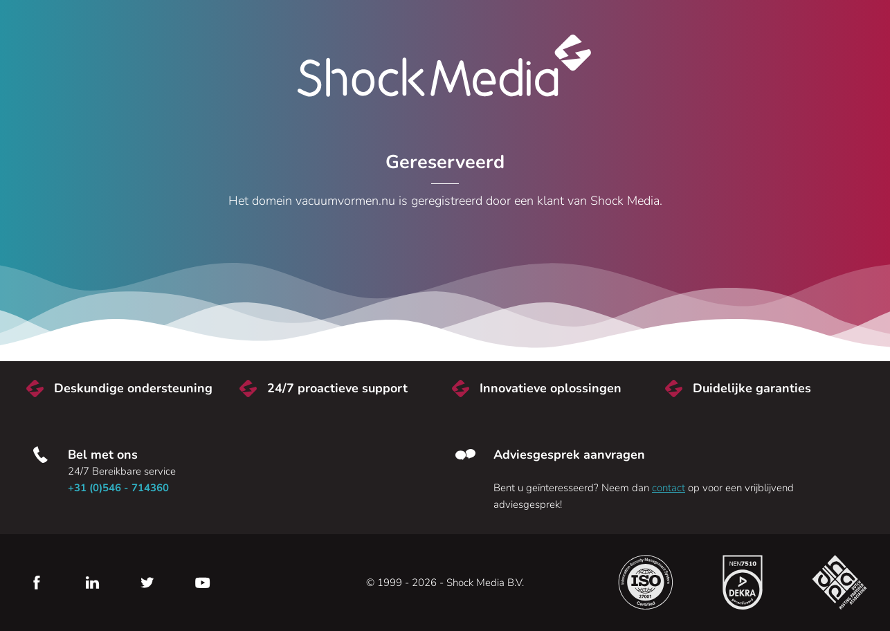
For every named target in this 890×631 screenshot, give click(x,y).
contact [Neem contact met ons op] (668, 488)
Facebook (37, 582)
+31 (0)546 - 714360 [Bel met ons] (118, 488)
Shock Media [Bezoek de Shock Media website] (445, 66)
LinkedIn (92, 582)
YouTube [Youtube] (203, 582)
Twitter (147, 582)
